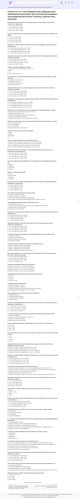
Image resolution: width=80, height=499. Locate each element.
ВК (65, 3)
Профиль (61, 3)
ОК (68, 3)
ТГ (71, 3)
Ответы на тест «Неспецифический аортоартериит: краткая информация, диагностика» (45, 486)
